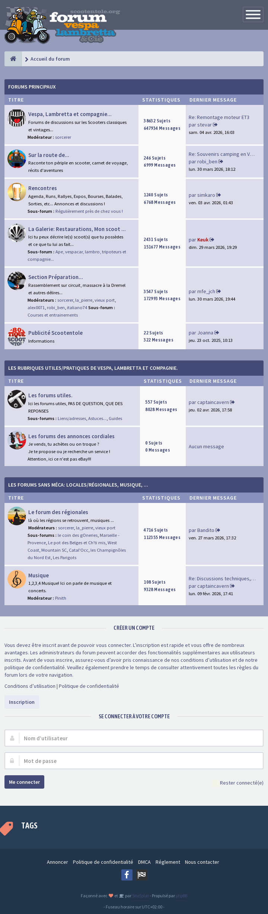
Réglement (168, 862)
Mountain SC (54, 550)
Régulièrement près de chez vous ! (89, 211)
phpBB (181, 895)
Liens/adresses (72, 418)
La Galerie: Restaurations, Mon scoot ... (77, 228)
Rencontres (42, 188)
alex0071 (36, 307)
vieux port (105, 300)
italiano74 (77, 307)
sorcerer (63, 137)
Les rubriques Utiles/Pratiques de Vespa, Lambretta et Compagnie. (93, 368)
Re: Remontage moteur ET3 (219, 117)
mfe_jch (206, 291)
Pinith (60, 598)
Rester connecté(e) (238, 783)
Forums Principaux (32, 86)
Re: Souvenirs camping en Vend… (226, 154)
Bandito (205, 530)
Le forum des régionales (58, 512)
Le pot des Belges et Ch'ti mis (76, 542)
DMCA (144, 862)
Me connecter (24, 782)
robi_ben (207, 161)
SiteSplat (140, 895)
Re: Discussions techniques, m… (225, 578)
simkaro (206, 195)
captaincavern (213, 402)
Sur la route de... (48, 154)
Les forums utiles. (50, 395)
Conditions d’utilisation (29, 686)
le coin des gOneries (78, 535)
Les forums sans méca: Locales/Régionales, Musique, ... (78, 484)
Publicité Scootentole (55, 332)
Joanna (205, 332)
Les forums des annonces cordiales (71, 436)
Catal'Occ (78, 550)
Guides (115, 418)
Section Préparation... (55, 276)
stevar (204, 124)
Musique (38, 575)
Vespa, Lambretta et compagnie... (70, 114)
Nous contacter (202, 862)
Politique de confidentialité (89, 686)
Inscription (22, 702)
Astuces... (97, 418)
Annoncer (57, 862)
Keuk (202, 239)
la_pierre (83, 300)
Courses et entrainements (53, 315)
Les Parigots (64, 557)
